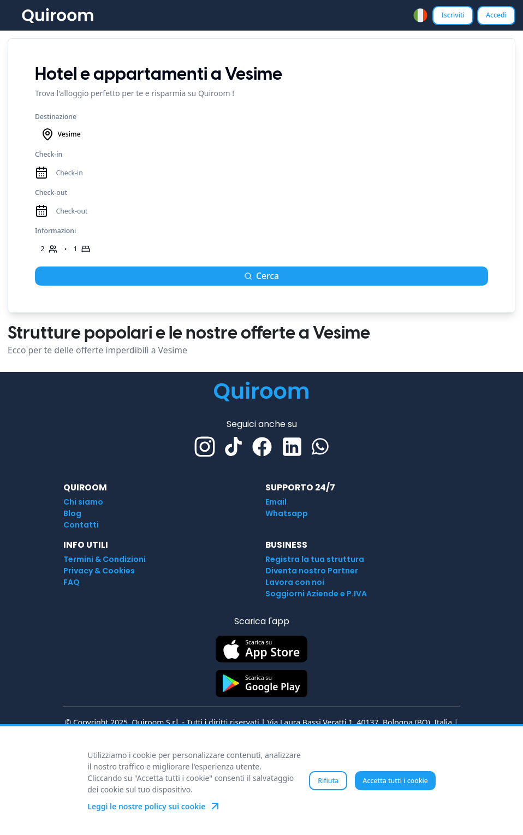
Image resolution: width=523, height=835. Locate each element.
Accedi (496, 15)
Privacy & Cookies (99, 570)
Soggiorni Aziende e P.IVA (316, 593)
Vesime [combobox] (61, 134)
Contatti (81, 524)
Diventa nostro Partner (311, 570)
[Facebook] (262, 446)
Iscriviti (453, 15)
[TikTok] (233, 446)
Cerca (261, 276)
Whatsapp (286, 513)
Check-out (51, 192)
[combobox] (420, 15)
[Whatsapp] (320, 446)
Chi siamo (83, 501)
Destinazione (55, 116)
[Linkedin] (292, 447)
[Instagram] (204, 446)
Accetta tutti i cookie (395, 780)
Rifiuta (328, 780)
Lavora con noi (294, 582)
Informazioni (55, 230)
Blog (72, 513)
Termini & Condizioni (104, 559)
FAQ (71, 582)
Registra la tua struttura (314, 559)
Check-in (48, 154)
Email (276, 501)
